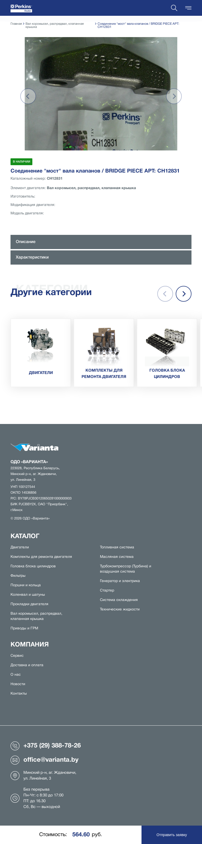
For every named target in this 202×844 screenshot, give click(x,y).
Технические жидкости (120, 609)
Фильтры (18, 576)
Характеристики (32, 257)
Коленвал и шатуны (28, 595)
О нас (16, 674)
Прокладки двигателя (29, 604)
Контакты (19, 693)
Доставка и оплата (27, 665)
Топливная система (117, 547)
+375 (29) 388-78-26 (46, 745)
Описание (26, 242)
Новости (18, 684)
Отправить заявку (171, 835)
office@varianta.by (44, 760)
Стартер (107, 590)
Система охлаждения (119, 600)
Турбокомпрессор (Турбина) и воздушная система (125, 569)
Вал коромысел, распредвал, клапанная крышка (36, 616)
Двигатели (20, 547)
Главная (16, 23)
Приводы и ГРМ (24, 628)
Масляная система (117, 557)
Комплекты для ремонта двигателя (41, 557)
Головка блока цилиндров (33, 566)
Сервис (17, 656)
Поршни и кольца (26, 585)
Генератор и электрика (120, 581)
